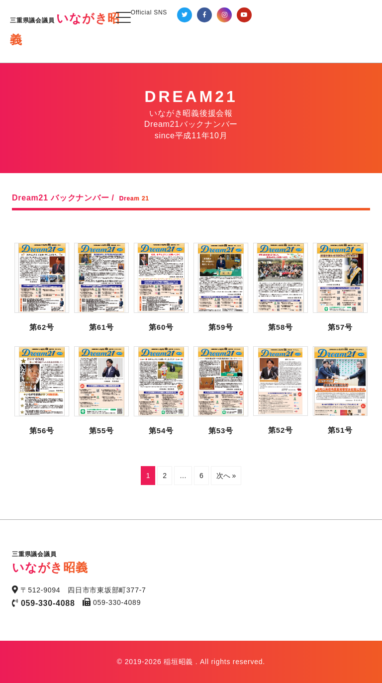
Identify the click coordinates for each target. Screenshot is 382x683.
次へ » (226, 476)
